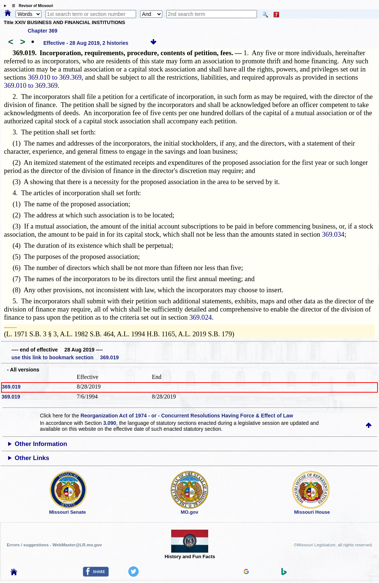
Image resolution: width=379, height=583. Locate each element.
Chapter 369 (42, 31)
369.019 (11, 387)
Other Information (41, 443)
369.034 (333, 234)
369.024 (200, 317)
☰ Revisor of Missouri (30, 6)
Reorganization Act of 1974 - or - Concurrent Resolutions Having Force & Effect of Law (187, 416)
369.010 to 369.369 (54, 77)
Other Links (32, 458)
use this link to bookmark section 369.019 (65, 357)
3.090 (109, 423)
